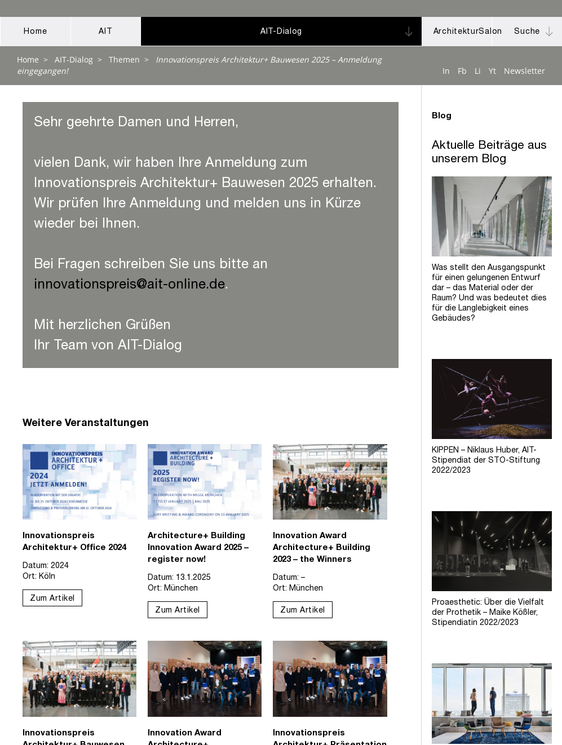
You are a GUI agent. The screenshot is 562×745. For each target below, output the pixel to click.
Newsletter (524, 70)
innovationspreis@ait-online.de (129, 285)
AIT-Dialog (74, 59)
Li (478, 70)
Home (28, 59)
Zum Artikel (52, 599)
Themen (124, 59)
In (446, 70)
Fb (462, 70)
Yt (492, 70)
